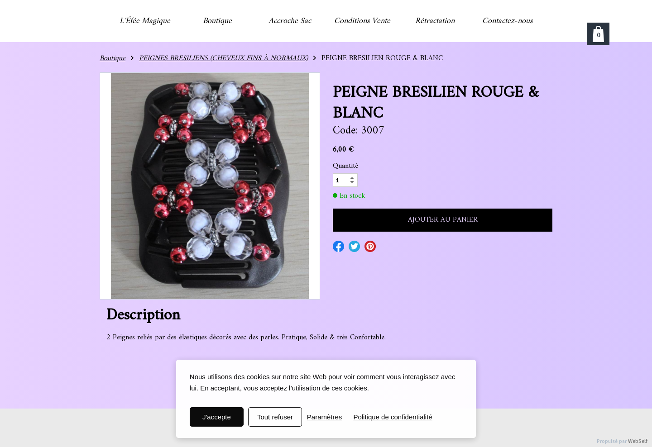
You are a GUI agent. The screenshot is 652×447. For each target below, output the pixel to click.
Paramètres (324, 417)
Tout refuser (275, 417)
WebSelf (637, 441)
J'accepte (216, 417)
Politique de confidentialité (392, 417)
